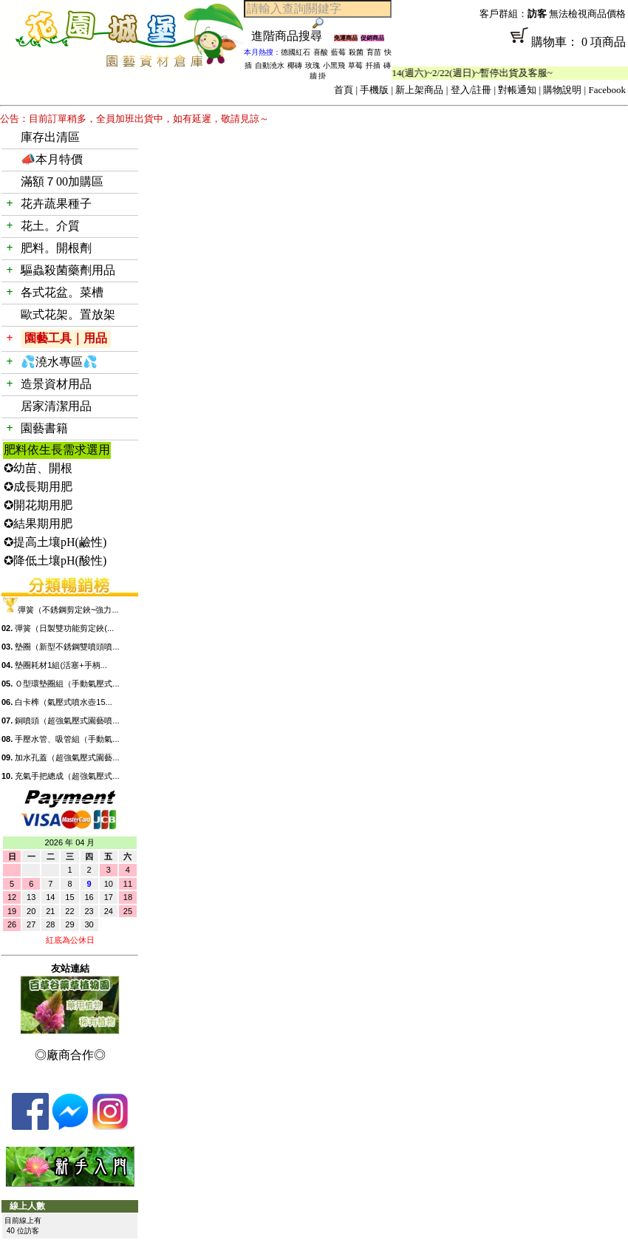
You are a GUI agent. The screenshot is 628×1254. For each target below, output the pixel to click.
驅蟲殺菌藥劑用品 (68, 270)
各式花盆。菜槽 (62, 292)
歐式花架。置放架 (68, 314)
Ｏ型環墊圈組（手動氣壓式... (67, 683)
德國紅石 (295, 52)
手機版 (374, 89)
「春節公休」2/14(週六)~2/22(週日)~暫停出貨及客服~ (448, 72)
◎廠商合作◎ (70, 1055)
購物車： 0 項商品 (510, 46)
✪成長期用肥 (38, 486)
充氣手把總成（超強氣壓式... (67, 775)
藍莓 (338, 52)
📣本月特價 (52, 159)
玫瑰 (312, 65)
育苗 (373, 52)
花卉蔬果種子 (56, 203)
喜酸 (320, 52)
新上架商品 (419, 89)
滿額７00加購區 (62, 181)
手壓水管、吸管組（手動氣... (67, 739)
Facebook (607, 89)
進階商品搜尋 (292, 36)
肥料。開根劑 (56, 248)
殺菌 (356, 52)
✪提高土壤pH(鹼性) (55, 542)
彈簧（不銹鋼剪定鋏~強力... (68, 609)
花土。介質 (50, 225)
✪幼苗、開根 (38, 468)
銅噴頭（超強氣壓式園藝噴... (67, 720)
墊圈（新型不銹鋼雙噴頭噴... (67, 646)
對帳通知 (517, 89)
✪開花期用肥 (38, 505)
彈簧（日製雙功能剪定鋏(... (64, 628)
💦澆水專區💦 (59, 361)
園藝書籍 (44, 428)
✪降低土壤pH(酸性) (55, 560)
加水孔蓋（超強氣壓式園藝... (67, 757)
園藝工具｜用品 (65, 338)
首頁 (343, 89)
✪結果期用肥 (38, 523)
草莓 (355, 65)
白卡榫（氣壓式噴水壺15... (63, 702)
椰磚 (294, 65)
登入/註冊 (471, 89)
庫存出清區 (50, 137)
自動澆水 (269, 65)
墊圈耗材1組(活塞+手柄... (60, 665)
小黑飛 (334, 65)
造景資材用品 (56, 384)
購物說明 (562, 89)
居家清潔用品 (56, 406)
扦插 (373, 65)
